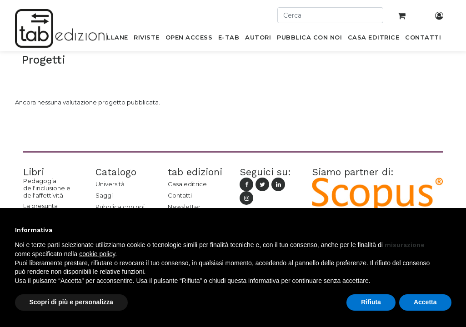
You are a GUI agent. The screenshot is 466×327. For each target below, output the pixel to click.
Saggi (104, 195)
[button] (447, 230)
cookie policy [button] (97, 254)
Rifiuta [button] (371, 302)
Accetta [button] (425, 302)
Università (110, 184)
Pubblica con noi (120, 206)
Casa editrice (187, 184)
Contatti (180, 195)
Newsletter (184, 206)
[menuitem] (112, 39)
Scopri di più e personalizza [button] (71, 302)
